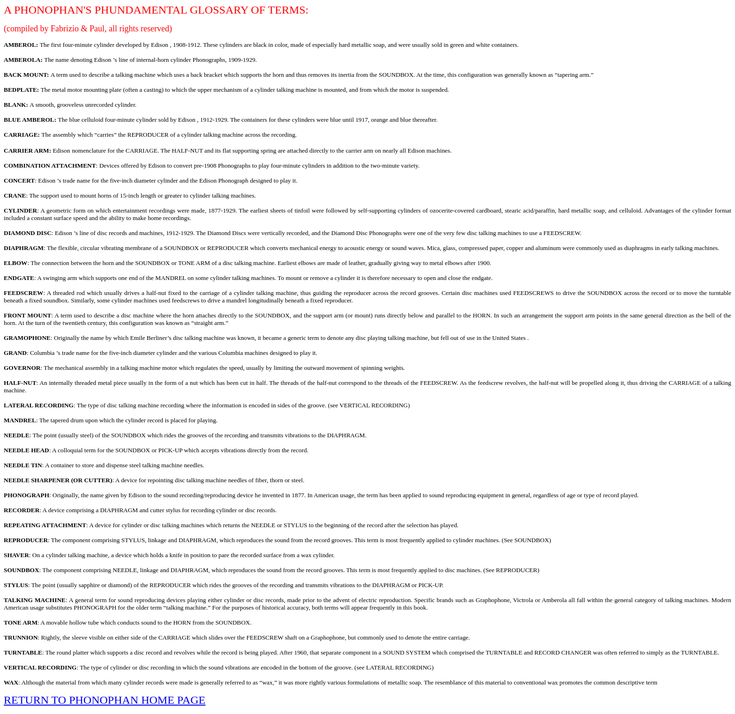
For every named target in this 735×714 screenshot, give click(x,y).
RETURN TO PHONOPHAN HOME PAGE (104, 700)
